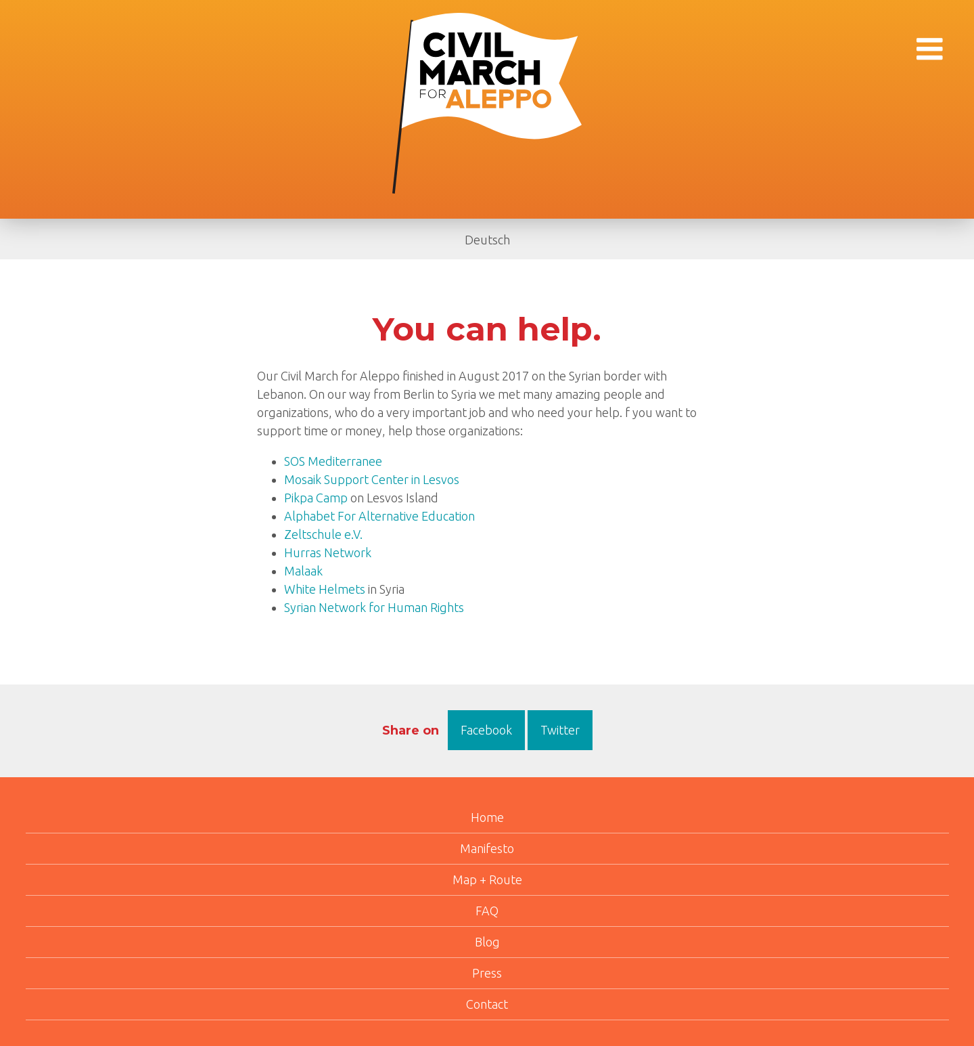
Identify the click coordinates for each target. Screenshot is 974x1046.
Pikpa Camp (316, 497)
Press (487, 973)
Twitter (560, 730)
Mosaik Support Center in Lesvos (371, 479)
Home (487, 817)
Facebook (486, 730)
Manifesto (487, 848)
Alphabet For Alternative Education (379, 516)
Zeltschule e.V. (323, 534)
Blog (487, 942)
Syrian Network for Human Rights (374, 607)
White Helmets (324, 589)
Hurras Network (327, 552)
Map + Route (487, 879)
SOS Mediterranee (333, 461)
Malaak (303, 571)
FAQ (487, 910)
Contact (487, 1004)
